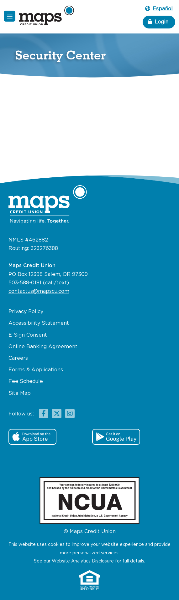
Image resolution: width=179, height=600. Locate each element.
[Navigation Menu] (9, 16)
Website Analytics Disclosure (83, 561)
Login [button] (158, 21)
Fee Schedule (25, 381)
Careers (18, 358)
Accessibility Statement (38, 323)
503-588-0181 (24, 283)
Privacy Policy (25, 311)
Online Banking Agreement (42, 346)
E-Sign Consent (27, 335)
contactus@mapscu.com (38, 291)
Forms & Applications (35, 370)
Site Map (19, 393)
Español (159, 9)
